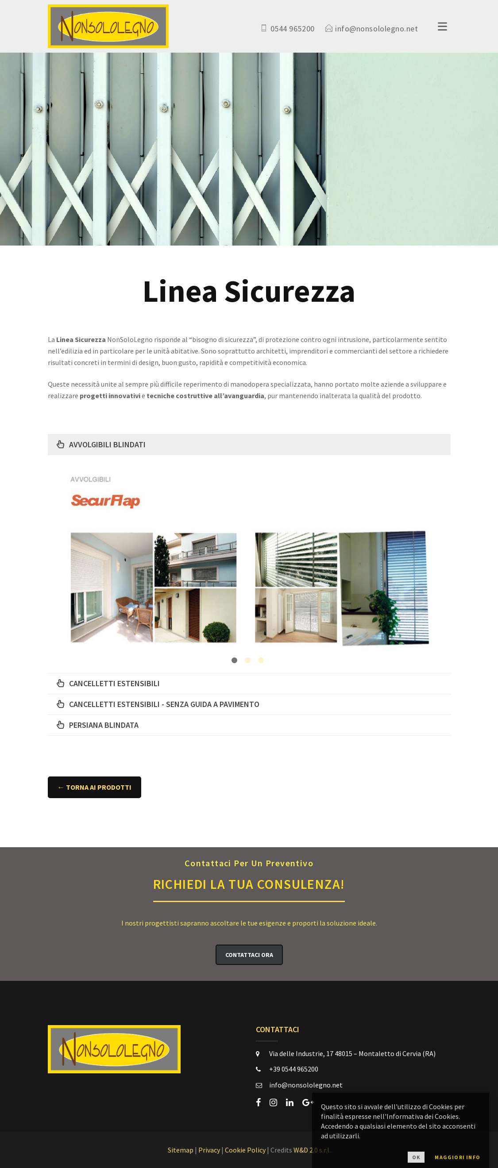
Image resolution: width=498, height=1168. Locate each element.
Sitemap (180, 1149)
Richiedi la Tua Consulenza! (249, 874)
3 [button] (261, 660)
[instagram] (273, 1102)
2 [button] (248, 660)
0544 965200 (292, 28)
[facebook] (258, 1102)
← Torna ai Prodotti (94, 787)
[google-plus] (308, 1102)
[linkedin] (289, 1102)
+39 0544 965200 (293, 1068)
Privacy (209, 1149)
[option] (249, 563)
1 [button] (234, 660)
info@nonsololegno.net (376, 28)
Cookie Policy (245, 1149)
